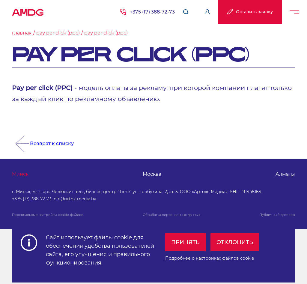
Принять (185, 242)
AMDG (28, 10)
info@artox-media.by (74, 199)
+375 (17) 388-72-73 (152, 12)
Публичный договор (277, 215)
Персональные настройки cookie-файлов (47, 215)
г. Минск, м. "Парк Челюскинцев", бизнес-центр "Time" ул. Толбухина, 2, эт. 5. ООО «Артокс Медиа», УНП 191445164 (136, 191)
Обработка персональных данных (171, 215)
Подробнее (178, 258)
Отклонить (234, 242)
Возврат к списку (52, 143)
